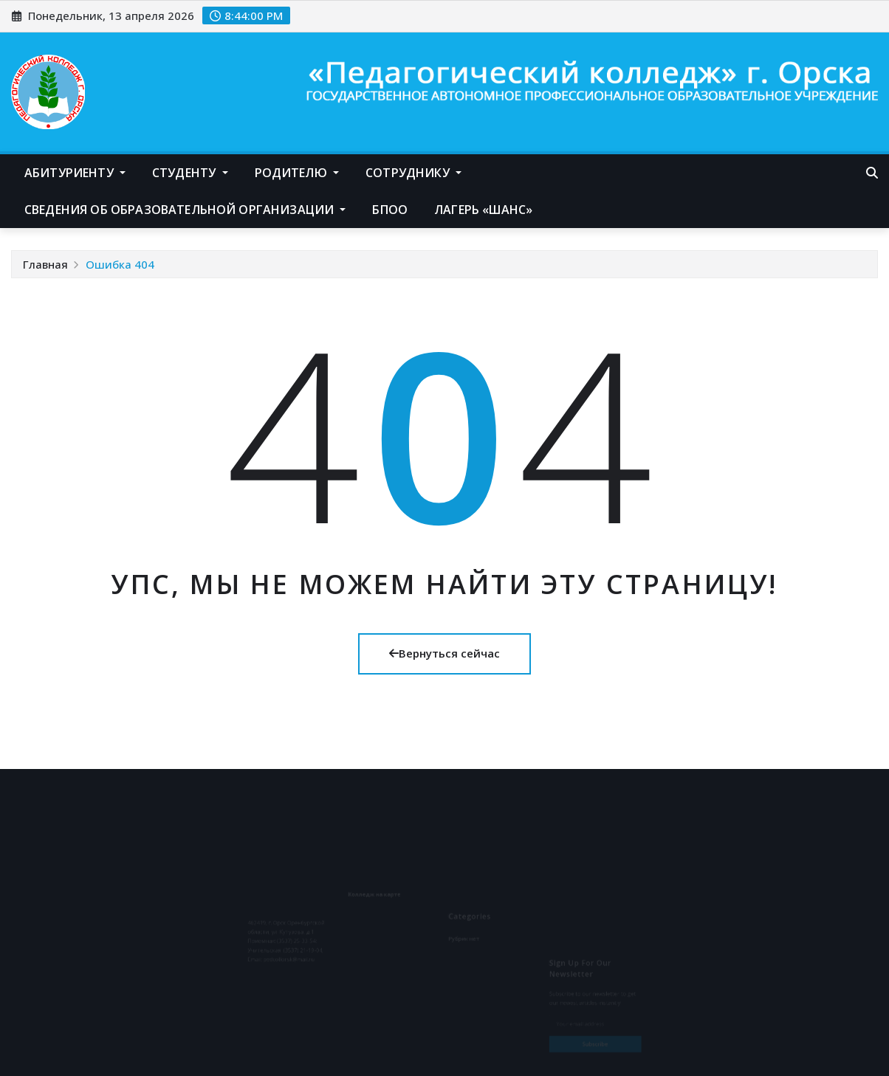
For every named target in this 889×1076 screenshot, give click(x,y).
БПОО (390, 209)
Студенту (190, 173)
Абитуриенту (75, 173)
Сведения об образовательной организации (185, 209)
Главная (45, 264)
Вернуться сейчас (444, 653)
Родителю (297, 173)
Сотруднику (413, 173)
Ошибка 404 (120, 264)
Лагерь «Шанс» (483, 209)
